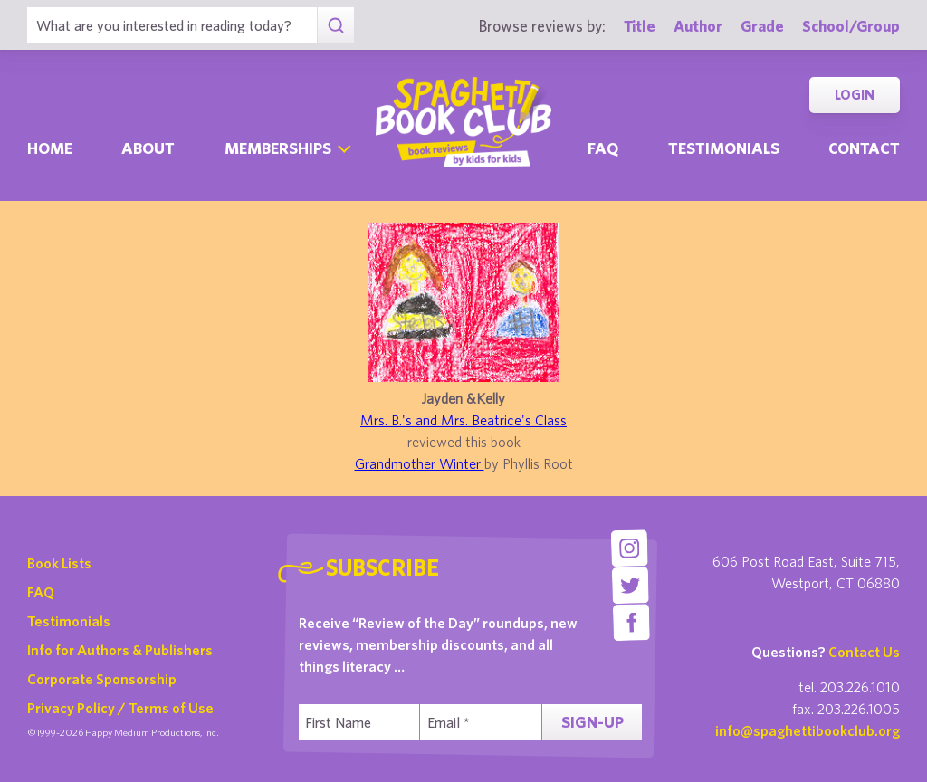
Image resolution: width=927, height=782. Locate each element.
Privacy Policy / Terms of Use (120, 708)
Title (639, 25)
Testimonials (723, 147)
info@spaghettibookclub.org (807, 730)
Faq (603, 147)
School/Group (851, 25)
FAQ (40, 592)
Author (698, 25)
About (148, 147)
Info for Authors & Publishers (120, 650)
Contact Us (864, 652)
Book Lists (59, 563)
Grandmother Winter (419, 463)
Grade (762, 25)
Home (49, 147)
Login (854, 94)
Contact (864, 147)
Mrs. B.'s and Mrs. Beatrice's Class (463, 420)
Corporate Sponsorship (102, 679)
